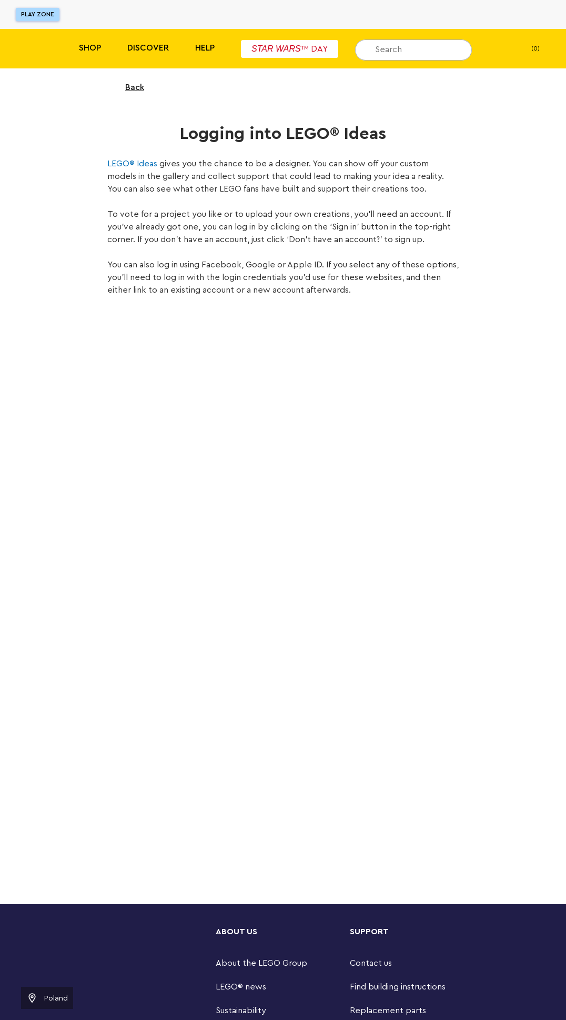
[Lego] (30, 48)
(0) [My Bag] (527, 49)
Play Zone (37, 14)
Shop (90, 48)
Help (205, 48)
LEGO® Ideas (132, 163)
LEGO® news (241, 987)
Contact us (371, 963)
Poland (47, 998)
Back (128, 87)
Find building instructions (398, 987)
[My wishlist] (496, 49)
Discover (148, 48)
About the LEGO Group (261, 963)
